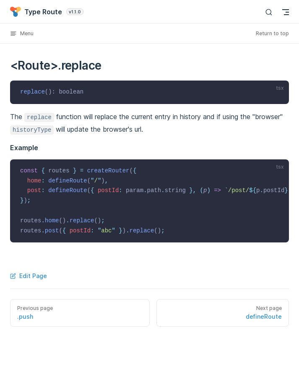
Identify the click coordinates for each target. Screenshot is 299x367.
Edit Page (28, 275)
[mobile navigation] (286, 12)
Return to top (272, 33)
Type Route (46, 12)
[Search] (269, 11)
